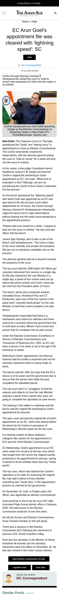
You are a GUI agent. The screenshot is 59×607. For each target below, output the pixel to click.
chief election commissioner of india (28, 559)
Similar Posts (13, 593)
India (29, 57)
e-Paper (20, 3)
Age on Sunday (32, 3)
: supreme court (19, 567)
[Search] (55, 13)
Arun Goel (41, 567)
